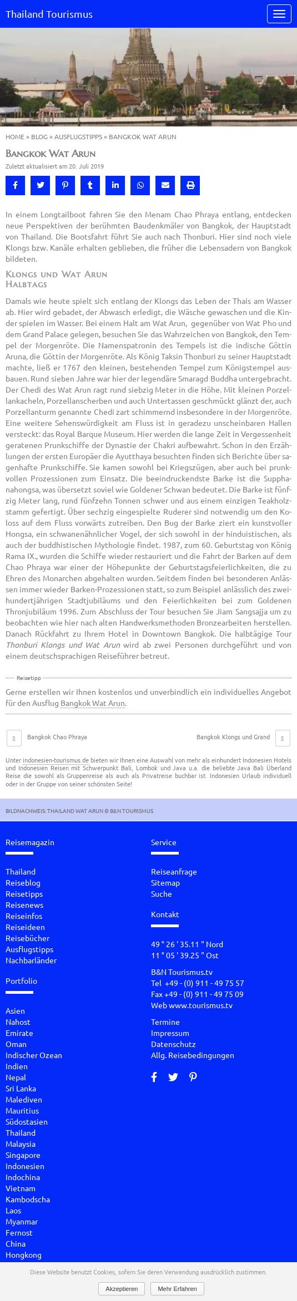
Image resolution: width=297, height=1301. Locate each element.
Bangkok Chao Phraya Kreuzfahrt (57, 741)
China (16, 1243)
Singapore (23, 1155)
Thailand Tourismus (49, 13)
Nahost (18, 1021)
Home (15, 136)
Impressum (170, 1033)
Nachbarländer (31, 960)
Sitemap (165, 882)
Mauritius (22, 1110)
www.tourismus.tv (201, 1005)
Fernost (19, 1232)
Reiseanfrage (174, 871)
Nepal (16, 1077)
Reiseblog (23, 882)
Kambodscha (28, 1199)
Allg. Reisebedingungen (192, 1055)
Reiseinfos (24, 916)
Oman (16, 1044)
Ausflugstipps (78, 136)
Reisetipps (24, 893)
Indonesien (25, 1166)
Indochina (23, 1177)
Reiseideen (25, 927)
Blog (39, 136)
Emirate (19, 1033)
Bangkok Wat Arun (93, 703)
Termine (165, 1021)
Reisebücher (27, 938)
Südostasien (27, 1121)
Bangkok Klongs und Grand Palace (233, 741)
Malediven (24, 1099)
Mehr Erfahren (177, 1288)
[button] (15, 185)
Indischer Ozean (34, 1055)
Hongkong (24, 1254)
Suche (161, 893)
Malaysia (21, 1143)
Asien (15, 1010)
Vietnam (21, 1188)
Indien (17, 1066)
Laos (13, 1210)
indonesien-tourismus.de (56, 759)
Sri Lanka (21, 1088)
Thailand (21, 871)
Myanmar (22, 1221)
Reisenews (24, 904)
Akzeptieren (121, 1288)
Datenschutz (173, 1044)
